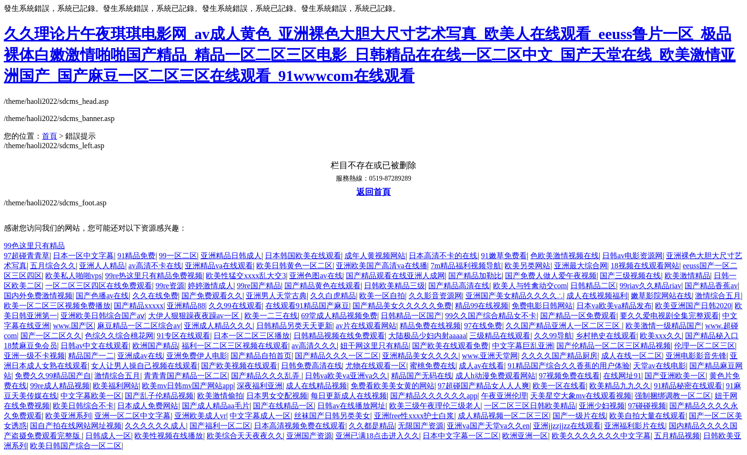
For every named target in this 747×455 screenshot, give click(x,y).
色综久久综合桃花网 (119, 336)
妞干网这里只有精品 (374, 346)
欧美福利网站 (116, 386)
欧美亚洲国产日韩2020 (693, 306)
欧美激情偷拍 (220, 396)
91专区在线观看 (183, 336)
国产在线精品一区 (283, 406)
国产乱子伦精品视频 (159, 396)
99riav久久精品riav (650, 286)
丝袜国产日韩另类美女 (332, 416)
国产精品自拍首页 (261, 356)
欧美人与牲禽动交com (530, 286)
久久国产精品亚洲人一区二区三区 (563, 326)
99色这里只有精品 (34, 246)
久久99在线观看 (235, 306)
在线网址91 (622, 376)
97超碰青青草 (27, 256)
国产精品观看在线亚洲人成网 (395, 276)
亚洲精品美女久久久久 (420, 356)
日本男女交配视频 (276, 396)
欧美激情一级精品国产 (664, 326)
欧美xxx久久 (661, 336)
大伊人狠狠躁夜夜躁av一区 (194, 316)
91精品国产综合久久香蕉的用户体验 (569, 366)
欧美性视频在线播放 (168, 436)
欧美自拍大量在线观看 (647, 416)
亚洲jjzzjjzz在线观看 (567, 426)
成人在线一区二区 (631, 356)
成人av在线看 (481, 366)
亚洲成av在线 (139, 356)
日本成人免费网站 (147, 406)
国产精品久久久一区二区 (337, 356)
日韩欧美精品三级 (394, 286)
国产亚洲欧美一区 (675, 376)
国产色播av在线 (102, 296)
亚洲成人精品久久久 (218, 326)
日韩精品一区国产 (411, 316)
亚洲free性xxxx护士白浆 (414, 416)
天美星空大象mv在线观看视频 (580, 396)
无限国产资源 (421, 426)
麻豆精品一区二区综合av (139, 326)
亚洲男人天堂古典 (276, 296)
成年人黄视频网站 (374, 256)
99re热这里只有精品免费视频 (153, 276)
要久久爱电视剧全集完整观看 (669, 316)
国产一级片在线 (579, 416)
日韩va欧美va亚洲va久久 (346, 376)
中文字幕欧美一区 (91, 396)
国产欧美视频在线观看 (239, 366)
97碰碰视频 (647, 406)
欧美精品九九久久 (619, 386)
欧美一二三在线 (271, 316)
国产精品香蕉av (711, 286)
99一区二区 (178, 256)
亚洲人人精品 (102, 266)
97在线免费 (483, 326)
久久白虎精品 (333, 296)
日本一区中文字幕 (83, 256)
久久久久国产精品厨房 (559, 356)
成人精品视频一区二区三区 (503, 416)
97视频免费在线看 (569, 376)
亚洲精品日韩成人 (231, 256)
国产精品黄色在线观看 (322, 286)
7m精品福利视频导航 (466, 266)
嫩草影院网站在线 (661, 296)
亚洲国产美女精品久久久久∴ (514, 296)
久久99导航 (553, 336)
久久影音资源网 (435, 296)
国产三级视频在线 (630, 276)
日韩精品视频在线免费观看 (339, 336)
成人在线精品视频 (316, 386)
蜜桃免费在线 (432, 366)
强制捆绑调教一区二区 (673, 396)
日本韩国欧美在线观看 (303, 256)
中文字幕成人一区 (260, 416)
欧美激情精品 (687, 276)
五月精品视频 (677, 436)
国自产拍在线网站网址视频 (75, 426)
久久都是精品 (371, 426)
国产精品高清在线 (458, 286)
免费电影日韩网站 (542, 306)
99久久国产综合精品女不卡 (490, 316)
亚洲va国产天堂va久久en (488, 426)
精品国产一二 (91, 356)
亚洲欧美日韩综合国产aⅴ (102, 316)
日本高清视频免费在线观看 (299, 426)
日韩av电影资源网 (632, 256)
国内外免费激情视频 (38, 296)
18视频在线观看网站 (645, 266)
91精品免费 (136, 256)
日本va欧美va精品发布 (614, 306)
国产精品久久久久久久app (433, 396)
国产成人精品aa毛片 (216, 406)
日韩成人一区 (108, 436)
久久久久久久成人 (155, 426)
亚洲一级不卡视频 (34, 356)
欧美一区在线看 (559, 386)
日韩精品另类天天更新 (294, 326)
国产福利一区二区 (220, 426)
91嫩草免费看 (504, 256)
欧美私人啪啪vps (73, 276)
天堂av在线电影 (659, 366)
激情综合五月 (718, 296)
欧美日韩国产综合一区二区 (75, 446)
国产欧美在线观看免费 (450, 346)
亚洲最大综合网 (580, 266)
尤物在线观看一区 (375, 366)
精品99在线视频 (481, 306)
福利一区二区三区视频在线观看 (235, 346)
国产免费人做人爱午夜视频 (550, 276)
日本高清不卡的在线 (443, 256)
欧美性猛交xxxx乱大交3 (246, 276)
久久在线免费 (155, 296)
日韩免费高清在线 (311, 366)
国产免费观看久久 (212, 296)
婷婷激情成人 (210, 286)
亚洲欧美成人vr (200, 416)
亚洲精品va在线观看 (219, 266)
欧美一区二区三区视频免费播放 (57, 306)
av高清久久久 (314, 346)
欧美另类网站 (527, 266)
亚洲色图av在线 (315, 276)
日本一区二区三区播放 (251, 336)
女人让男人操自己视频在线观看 (144, 366)
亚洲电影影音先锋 (696, 356)
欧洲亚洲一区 (525, 436)
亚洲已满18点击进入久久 (377, 436)
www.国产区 (73, 326)
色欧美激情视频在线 (564, 256)
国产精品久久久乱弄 (266, 376)
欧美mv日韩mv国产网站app (187, 386)
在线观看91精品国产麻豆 (307, 306)
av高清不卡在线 (155, 266)
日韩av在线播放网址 (351, 406)
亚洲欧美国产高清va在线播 (381, 266)
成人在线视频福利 (596, 296)
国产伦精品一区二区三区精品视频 (613, 346)
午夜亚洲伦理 (504, 396)
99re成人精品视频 (59, 386)
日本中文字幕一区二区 (461, 436)
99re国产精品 (259, 286)
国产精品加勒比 (475, 276)
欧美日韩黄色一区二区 (294, 266)
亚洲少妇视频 (602, 406)
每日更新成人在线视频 (349, 396)
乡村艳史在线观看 (605, 336)
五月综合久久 (53, 266)
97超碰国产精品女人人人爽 (483, 386)
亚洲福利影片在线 (634, 426)
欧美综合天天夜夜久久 (245, 436)
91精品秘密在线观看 (688, 386)
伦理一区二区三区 (704, 346)
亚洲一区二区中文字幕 (132, 416)
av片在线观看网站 (366, 326)
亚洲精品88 (186, 306)
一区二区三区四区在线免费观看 (98, 286)
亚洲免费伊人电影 (196, 356)
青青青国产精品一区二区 (186, 376)
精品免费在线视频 (430, 326)
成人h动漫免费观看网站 (495, 376)
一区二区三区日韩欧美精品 (529, 406)
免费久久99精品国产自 (53, 376)
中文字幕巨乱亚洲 (522, 346)
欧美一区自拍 (382, 296)
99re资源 (169, 286)
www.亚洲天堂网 (490, 356)
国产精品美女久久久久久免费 (402, 306)
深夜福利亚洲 (260, 386)
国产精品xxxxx (138, 306)
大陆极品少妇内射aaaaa (427, 336)
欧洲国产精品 (155, 346)
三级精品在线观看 (499, 336)
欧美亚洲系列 (68, 416)
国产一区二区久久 (50, 336)
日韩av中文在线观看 (95, 346)
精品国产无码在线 (421, 376)
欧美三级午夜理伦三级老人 (435, 406)
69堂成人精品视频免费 (339, 316)
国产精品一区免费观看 (578, 316)
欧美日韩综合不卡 (83, 406)
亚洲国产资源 (309, 436)
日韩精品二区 (593, 286)
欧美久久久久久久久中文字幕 (601, 436)
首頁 (49, 136)
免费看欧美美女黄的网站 (392, 386)
